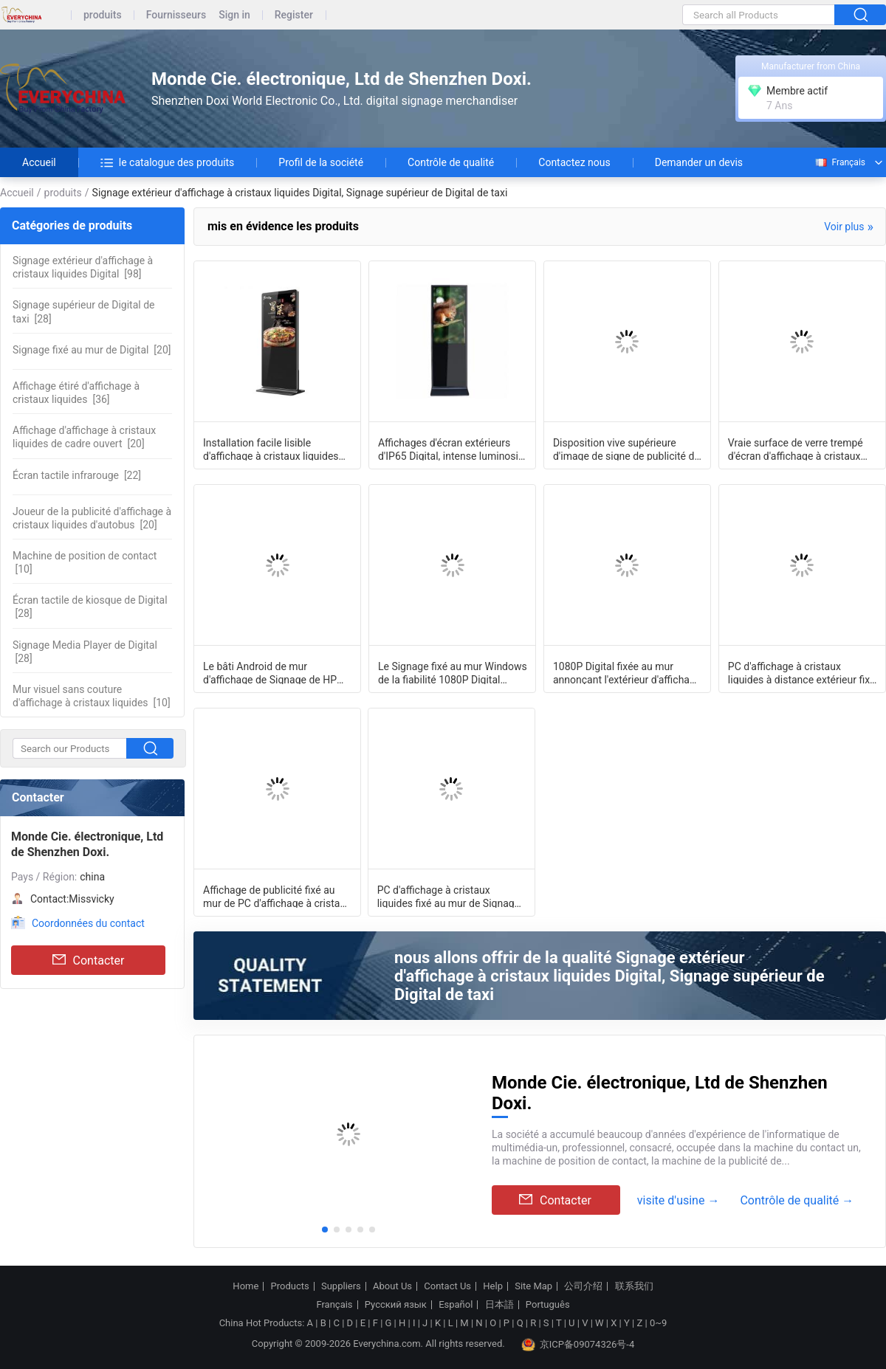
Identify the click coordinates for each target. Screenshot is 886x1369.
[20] (92, 350)
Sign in (234, 15)
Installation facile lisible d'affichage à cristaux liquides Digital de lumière (271, 449)
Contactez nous (574, 162)
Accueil (39, 162)
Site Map (533, 1286)
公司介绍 (583, 1286)
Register (294, 15)
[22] (77, 475)
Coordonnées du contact (88, 923)
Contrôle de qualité (451, 162)
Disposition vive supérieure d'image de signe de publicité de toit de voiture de (626, 449)
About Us (392, 1286)
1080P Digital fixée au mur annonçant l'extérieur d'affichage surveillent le (627, 672)
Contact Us (447, 1286)
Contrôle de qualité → (797, 1200)
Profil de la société (320, 162)
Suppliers (341, 1286)
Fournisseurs (176, 15)
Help (493, 1286)
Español (456, 1304)
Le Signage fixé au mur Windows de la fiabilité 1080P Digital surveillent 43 (452, 672)
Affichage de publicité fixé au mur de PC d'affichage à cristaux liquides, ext (277, 896)
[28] (83, 311)
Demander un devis (699, 162)
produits (102, 15)
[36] (76, 392)
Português (548, 1304)
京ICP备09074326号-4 (578, 1344)
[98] (83, 267)
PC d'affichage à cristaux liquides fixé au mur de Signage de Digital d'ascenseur (448, 896)
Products (290, 1286)
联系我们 (634, 1286)
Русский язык (396, 1304)
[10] (85, 562)
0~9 (658, 1322)
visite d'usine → (678, 1200)
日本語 (499, 1304)
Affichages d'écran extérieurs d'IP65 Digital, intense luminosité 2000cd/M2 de (452, 449)
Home (245, 1286)
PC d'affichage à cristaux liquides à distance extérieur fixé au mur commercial (802, 672)
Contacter (88, 960)
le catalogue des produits (167, 162)
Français (839, 162)
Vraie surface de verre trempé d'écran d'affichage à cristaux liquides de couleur (795, 449)
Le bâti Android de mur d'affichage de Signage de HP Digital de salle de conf (270, 672)
